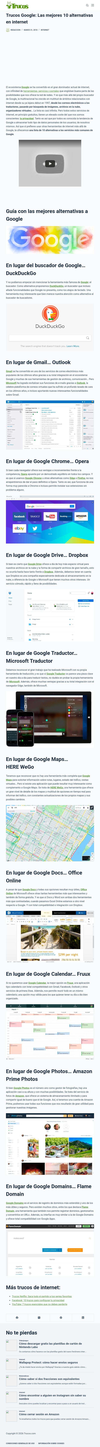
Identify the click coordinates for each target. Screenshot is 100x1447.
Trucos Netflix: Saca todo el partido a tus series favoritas (42, 1296)
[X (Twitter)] (39, 1318)
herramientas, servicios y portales (41, 91)
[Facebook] (17, 1318)
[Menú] (92, 5)
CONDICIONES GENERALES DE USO (20, 1443)
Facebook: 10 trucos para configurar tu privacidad (38, 1300)
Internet (45, 30)
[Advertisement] (50, 58)
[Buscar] (87, 5)
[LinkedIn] (83, 1318)
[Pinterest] (61, 1318)
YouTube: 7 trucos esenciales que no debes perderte (39, 1304)
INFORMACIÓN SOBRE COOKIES (51, 1443)
